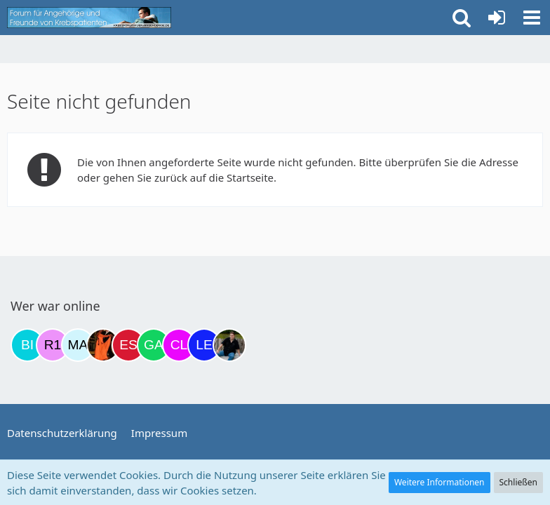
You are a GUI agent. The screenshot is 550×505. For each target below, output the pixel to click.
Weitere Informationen (439, 482)
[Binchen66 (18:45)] (27, 345)
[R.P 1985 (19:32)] (52, 345)
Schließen (518, 482)
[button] (532, 18)
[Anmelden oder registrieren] (497, 18)
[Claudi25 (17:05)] (179, 345)
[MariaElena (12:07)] (78, 345)
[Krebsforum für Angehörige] (89, 18)
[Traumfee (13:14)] (103, 345)
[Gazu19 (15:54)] (153, 345)
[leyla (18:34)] (204, 345)
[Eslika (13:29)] (128, 345)
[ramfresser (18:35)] (229, 345)
